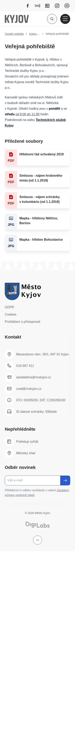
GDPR (9, 307)
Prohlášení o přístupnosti (22, 321)
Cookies (10, 314)
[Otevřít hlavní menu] (65, 19)
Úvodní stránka (14, 33)
